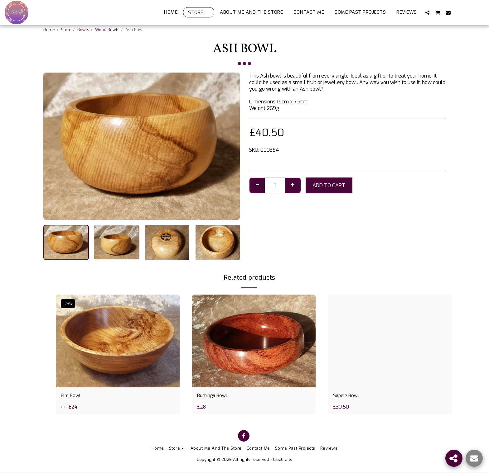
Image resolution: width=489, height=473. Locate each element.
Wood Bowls (107, 29)
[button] (427, 12)
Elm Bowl (72, 396)
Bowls (83, 29)
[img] (118, 341)
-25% (69, 303)
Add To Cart (328, 185)
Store (66, 29)
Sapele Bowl (347, 396)
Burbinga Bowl (213, 396)
